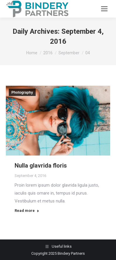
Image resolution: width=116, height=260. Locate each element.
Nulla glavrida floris (41, 165)
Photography (22, 92)
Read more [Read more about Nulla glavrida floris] (27, 210)
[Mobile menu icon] (104, 9)
